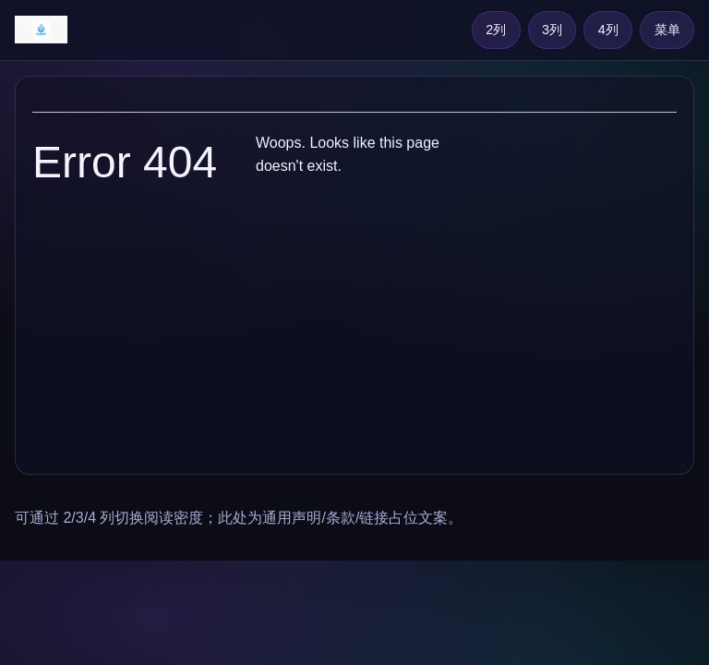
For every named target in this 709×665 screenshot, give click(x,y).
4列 (608, 29)
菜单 (667, 29)
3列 (552, 29)
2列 (496, 29)
